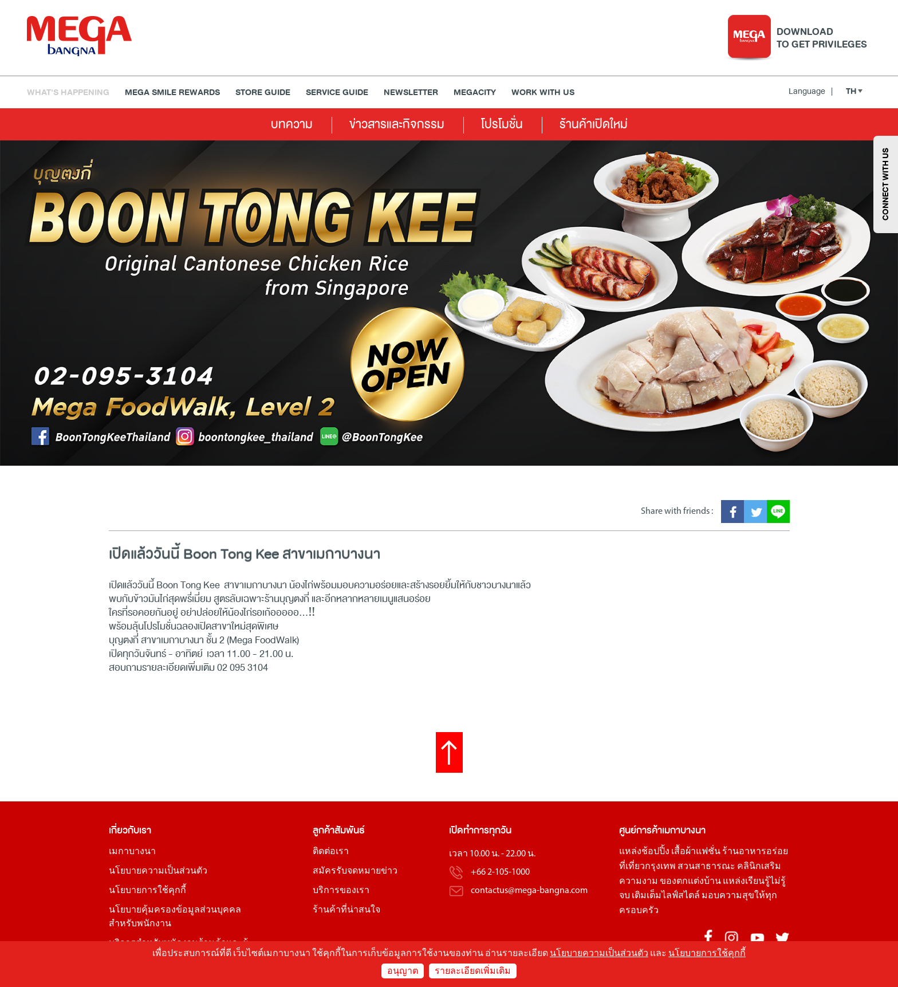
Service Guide (337, 92)
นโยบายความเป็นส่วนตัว (158, 871)
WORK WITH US (542, 92)
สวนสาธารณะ (706, 866)
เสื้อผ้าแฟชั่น (695, 851)
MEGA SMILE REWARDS (172, 92)
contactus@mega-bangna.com (529, 890)
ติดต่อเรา (331, 851)
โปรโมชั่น (502, 124)
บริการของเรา (341, 890)
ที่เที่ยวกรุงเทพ (647, 866)
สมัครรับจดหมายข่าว (355, 871)
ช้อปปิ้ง (655, 851)
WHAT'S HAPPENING (68, 92)
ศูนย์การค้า (640, 830)
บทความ (292, 124)
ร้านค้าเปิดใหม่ (594, 124)
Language (811, 91)
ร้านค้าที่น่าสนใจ (346, 910)
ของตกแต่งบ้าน (690, 881)
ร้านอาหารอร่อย (755, 851)
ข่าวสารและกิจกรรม (396, 124)
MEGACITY (475, 92)
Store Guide (262, 92)
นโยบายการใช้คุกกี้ (147, 890)
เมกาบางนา (132, 851)
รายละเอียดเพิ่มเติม (473, 971)
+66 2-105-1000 (500, 872)
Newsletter (411, 92)
